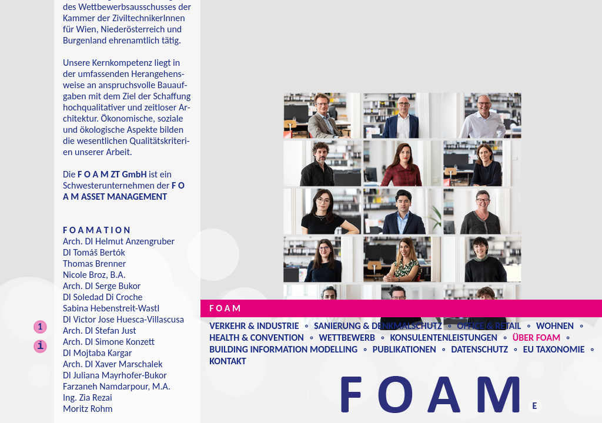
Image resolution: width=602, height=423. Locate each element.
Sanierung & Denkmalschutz (378, 325)
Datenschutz (480, 349)
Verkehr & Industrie (254, 325)
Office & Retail (489, 325)
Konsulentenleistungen (443, 337)
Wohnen (555, 325)
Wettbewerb (347, 337)
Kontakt (227, 361)
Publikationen (404, 349)
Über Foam (536, 337)
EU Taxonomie (554, 349)
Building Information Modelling (283, 349)
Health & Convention (256, 337)
